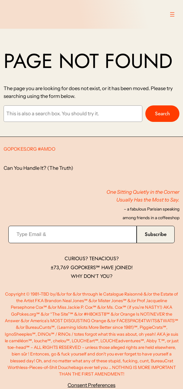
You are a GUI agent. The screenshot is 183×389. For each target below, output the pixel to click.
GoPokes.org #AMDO (29, 149)
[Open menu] (172, 14)
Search (162, 113)
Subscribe (156, 234)
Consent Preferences (91, 385)
